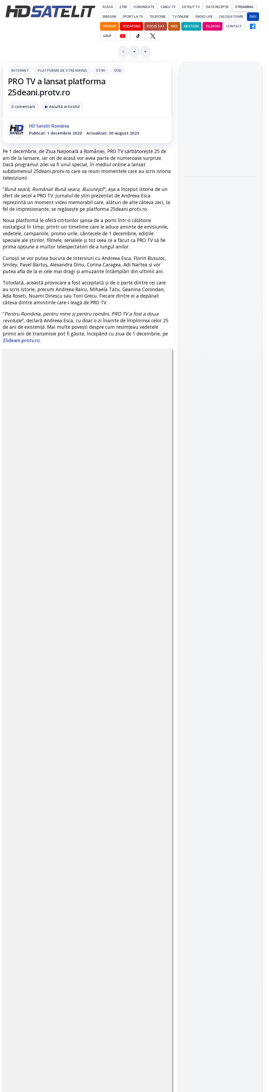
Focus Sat (155, 26)
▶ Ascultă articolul (62, 106)
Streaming (244, 7)
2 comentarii (23, 106)
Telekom (212, 26)
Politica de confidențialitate (220, 872)
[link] (220, 137)
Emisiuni (109, 16)
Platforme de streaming (62, 70)
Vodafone (131, 26)
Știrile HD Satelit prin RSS (220, 719)
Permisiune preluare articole (221, 837)
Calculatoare (231, 16)
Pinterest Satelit (220, 701)
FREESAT (210, 772)
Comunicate (143, 7)
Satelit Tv (190, 7)
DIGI (253, 16)
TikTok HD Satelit (220, 671)
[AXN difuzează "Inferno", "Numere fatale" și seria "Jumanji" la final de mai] (220, 221)
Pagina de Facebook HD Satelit (220, 600)
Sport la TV (133, 16)
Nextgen (191, 26)
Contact (234, 26)
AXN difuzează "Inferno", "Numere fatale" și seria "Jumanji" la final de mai (220, 188)
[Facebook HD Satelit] (253, 26)
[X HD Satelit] (153, 36)
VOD (118, 70)
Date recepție (217, 7)
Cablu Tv (168, 7)
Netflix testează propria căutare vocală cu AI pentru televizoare (219, 259)
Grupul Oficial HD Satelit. (88, 704)
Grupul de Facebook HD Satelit (220, 622)
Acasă (107, 7)
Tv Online (180, 16)
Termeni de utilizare (220, 854)
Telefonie (157, 16)
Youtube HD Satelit (221, 656)
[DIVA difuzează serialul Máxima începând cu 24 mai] (220, 150)
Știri (123, 7)
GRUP (107, 36)
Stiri (100, 70)
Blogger (178, 904)
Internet (20, 70)
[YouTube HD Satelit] (123, 36)
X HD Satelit (220, 686)
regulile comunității (91, 689)
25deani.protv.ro (21, 340)
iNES (174, 26)
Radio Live (204, 16)
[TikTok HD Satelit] (138, 36)
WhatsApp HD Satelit (221, 640)
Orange (109, 26)
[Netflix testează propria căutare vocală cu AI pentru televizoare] (220, 292)
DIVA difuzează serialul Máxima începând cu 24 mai (218, 117)
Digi (191, 772)
